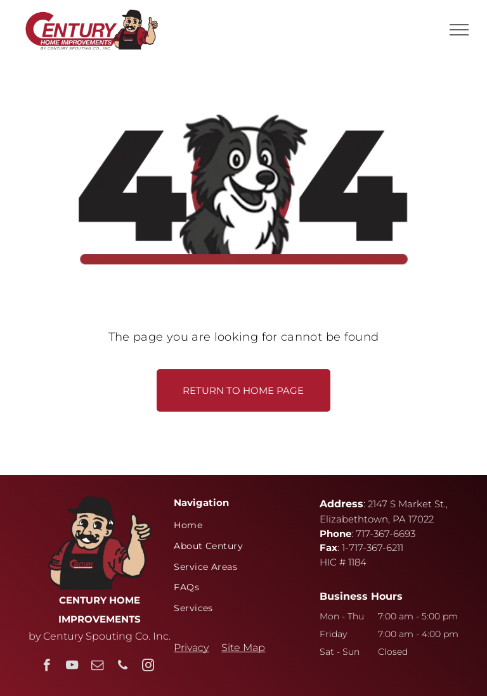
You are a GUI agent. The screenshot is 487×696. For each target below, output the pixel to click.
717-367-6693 (385, 534)
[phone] (123, 667)
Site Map (243, 648)
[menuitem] (238, 525)
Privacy (191, 648)
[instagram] (148, 667)
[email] (97, 667)
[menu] (459, 29)
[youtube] (72, 667)
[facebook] (46, 667)
